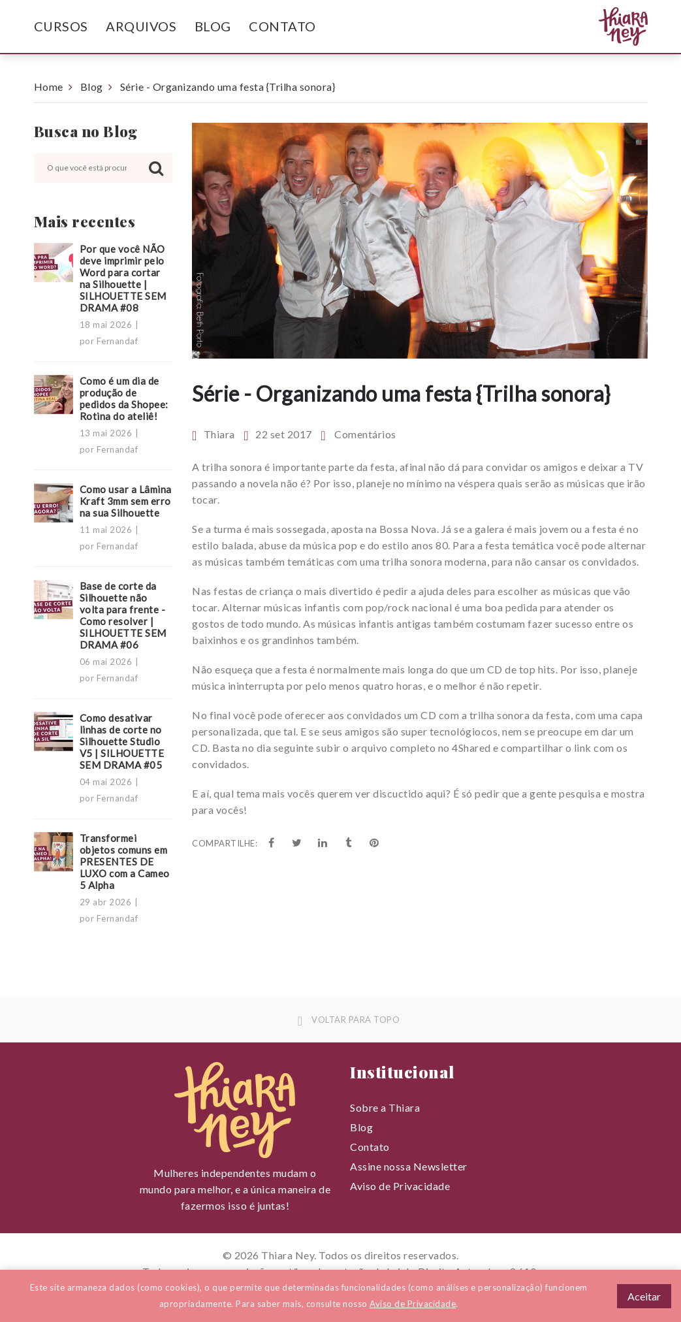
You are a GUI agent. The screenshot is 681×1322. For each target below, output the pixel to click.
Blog (213, 26)
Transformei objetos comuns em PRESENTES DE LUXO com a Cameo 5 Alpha (125, 861)
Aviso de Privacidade (400, 1186)
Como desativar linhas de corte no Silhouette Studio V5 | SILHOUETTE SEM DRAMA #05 (122, 741)
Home (48, 86)
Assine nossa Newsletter (408, 1166)
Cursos (61, 26)
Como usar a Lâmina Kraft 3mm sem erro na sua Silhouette (126, 501)
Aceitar (644, 1296)
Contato (282, 26)
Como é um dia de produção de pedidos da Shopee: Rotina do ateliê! (124, 398)
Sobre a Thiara (385, 1107)
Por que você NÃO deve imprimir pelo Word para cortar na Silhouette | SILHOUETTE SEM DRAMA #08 (123, 278)
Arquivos (141, 26)
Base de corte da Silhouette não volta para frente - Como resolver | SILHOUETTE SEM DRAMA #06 (123, 615)
